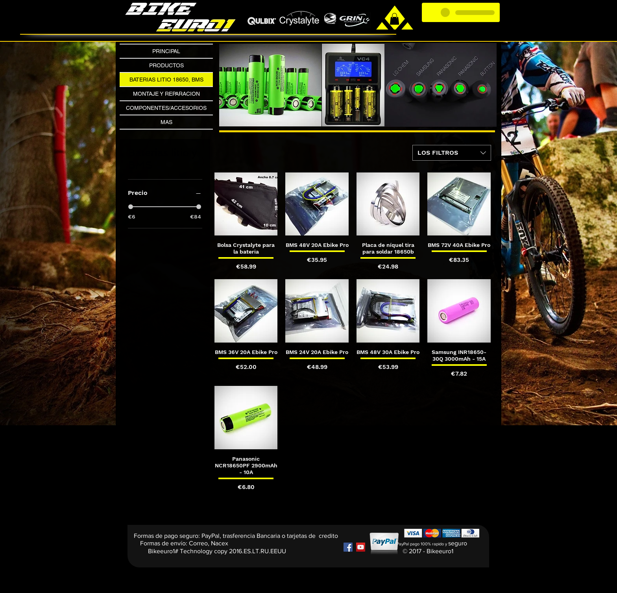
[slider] (130, 206)
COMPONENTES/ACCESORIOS (166, 108)
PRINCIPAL (166, 51)
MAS (166, 122)
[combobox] (451, 153)
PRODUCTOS (166, 65)
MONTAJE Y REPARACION (166, 94)
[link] (394, 19)
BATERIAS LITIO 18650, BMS (166, 79)
